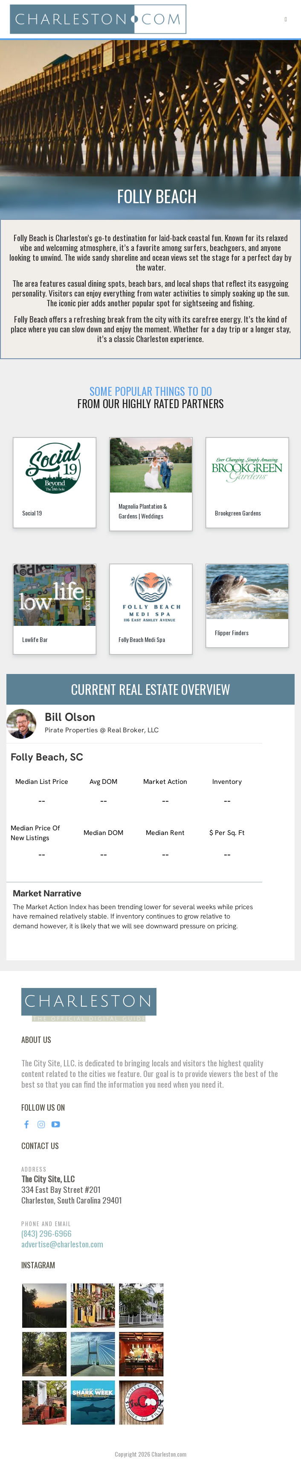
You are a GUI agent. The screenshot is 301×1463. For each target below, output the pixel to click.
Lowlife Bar (35, 639)
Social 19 (32, 512)
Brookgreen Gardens (238, 512)
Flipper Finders (232, 632)
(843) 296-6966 (46, 1233)
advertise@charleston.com (62, 1244)
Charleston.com (168, 1453)
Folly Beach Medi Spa (142, 639)
